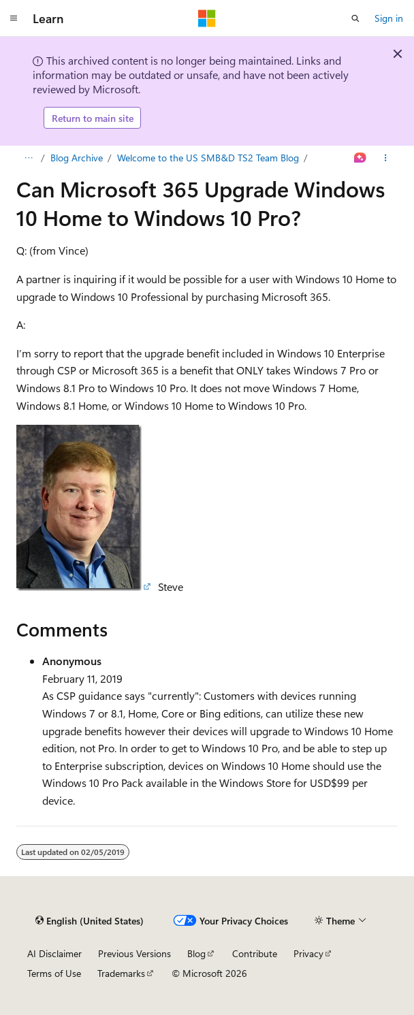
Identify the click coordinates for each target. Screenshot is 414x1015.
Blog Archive (76, 157)
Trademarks (121, 973)
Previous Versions (134, 953)
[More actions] (386, 158)
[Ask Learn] (360, 158)
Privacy (308, 953)
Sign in (389, 18)
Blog (196, 953)
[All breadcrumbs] (28, 158)
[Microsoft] (207, 18)
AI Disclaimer (54, 953)
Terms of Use (54, 973)
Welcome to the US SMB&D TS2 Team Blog (208, 157)
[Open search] (355, 18)
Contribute (254, 953)
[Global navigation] (13, 18)
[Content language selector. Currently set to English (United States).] (89, 920)
